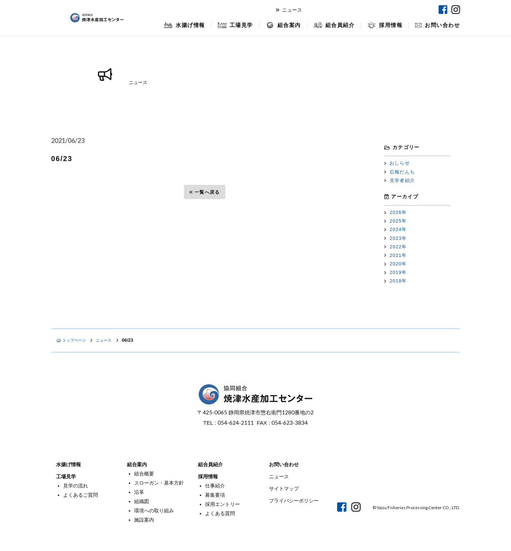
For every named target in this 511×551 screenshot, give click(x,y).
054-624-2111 (236, 422)
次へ (344, 192)
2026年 (395, 212)
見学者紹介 (399, 180)
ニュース (289, 10)
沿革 (139, 492)
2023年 (395, 238)
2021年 (395, 255)
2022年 (395, 246)
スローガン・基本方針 (159, 483)
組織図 (141, 501)
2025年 (395, 221)
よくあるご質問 (80, 495)
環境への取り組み (154, 510)
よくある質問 (220, 513)
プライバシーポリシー (294, 500)
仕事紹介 (215, 486)
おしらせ (397, 163)
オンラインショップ (343, 9)
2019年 (395, 272)
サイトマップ (284, 488)
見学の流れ (75, 486)
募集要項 (215, 495)
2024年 (395, 229)
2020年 (395, 263)
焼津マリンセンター (404, 9)
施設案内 (144, 520)
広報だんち (399, 172)
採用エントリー (222, 504)
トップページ (73, 340)
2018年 (395, 280)
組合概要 (144, 473)
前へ (64, 192)
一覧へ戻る (204, 192)
